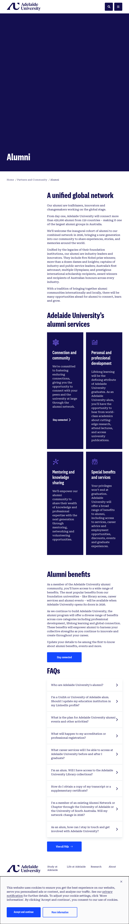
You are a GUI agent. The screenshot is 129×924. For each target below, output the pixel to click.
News (94, 849)
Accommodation (77, 849)
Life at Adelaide (76, 810)
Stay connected (60, 363)
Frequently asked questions (53, 838)
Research (96, 810)
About (112, 810)
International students (75, 837)
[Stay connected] (64, 601)
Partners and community (98, 824)
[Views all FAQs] (64, 790)
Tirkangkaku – (26, 863)
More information (60, 912)
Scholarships (55, 849)
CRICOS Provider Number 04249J (89, 868)
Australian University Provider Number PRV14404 (36, 868)
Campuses (73, 821)
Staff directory (114, 837)
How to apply (51, 823)
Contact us (115, 849)
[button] (121, 882)
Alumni (95, 835)
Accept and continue (24, 912)
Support (114, 821)
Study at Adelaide (52, 812)
